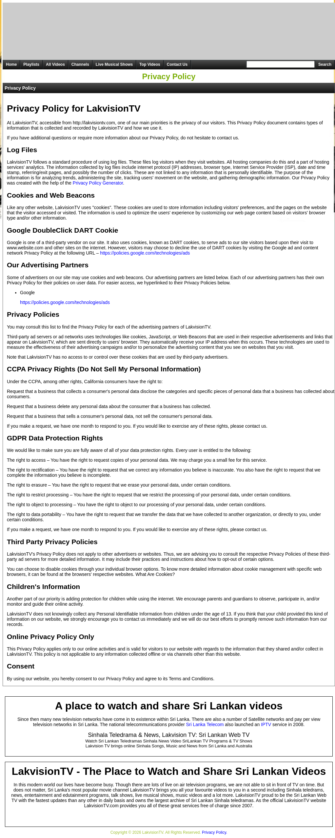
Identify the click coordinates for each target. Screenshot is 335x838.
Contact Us (177, 64)
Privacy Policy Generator (98, 183)
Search (324, 64)
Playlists (31, 64)
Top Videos (149, 64)
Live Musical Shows (114, 64)
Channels (80, 64)
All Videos (55, 64)
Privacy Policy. (214, 832)
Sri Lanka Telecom (205, 724)
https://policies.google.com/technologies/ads (145, 253)
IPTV (266, 724)
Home (11, 64)
